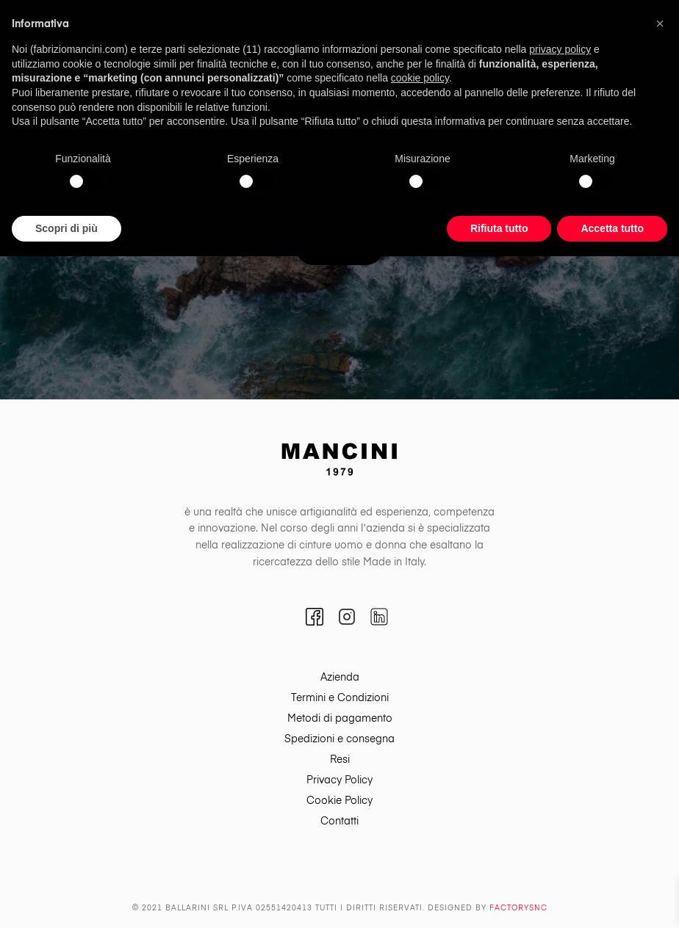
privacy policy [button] (560, 49)
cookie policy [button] (420, 78)
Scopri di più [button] (66, 228)
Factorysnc (518, 908)
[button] (660, 23)
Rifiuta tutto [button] (499, 228)
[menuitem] (339, 677)
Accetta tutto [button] (612, 228)
